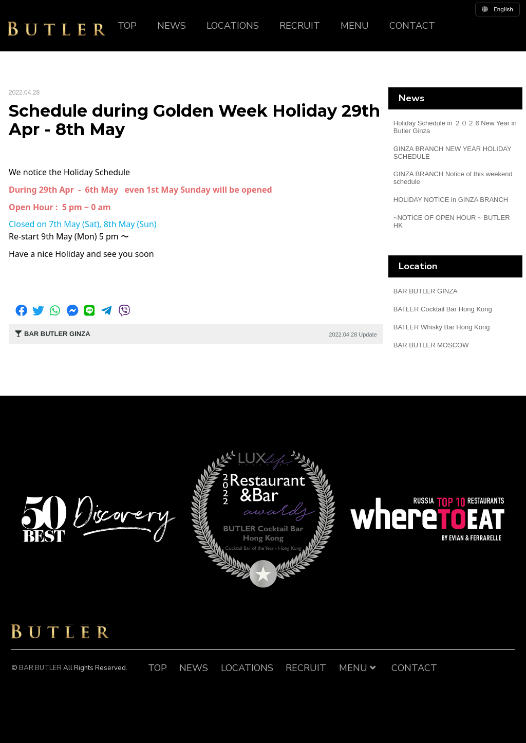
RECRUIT (299, 26)
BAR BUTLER (60, 631)
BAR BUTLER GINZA (425, 291)
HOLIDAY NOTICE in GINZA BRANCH (450, 199)
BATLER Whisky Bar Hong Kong (441, 327)
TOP (127, 26)
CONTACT (412, 26)
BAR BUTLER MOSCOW (431, 345)
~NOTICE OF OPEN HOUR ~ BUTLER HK (451, 221)
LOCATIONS (232, 26)
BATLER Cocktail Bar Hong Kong (442, 309)
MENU (355, 26)
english (497, 9)
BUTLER (56, 28)
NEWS (171, 26)
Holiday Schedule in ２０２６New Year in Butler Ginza (455, 127)
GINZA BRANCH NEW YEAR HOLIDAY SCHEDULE (452, 152)
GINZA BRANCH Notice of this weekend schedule (453, 177)
